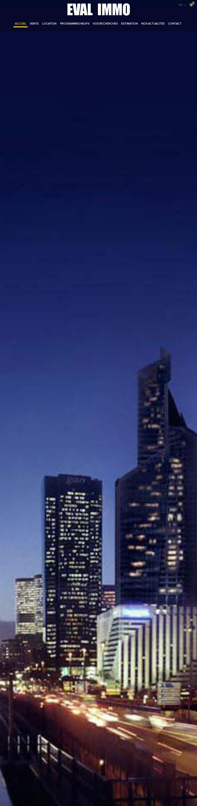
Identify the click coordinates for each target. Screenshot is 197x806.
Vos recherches (105, 23)
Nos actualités (152, 23)
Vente (34, 23)
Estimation (129, 23)
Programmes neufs (74, 23)
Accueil (20, 23)
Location (49, 23)
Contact (175, 23)
